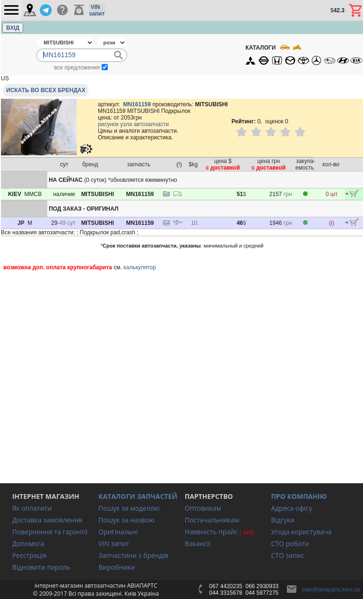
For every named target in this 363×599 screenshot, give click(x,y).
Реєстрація (29, 555)
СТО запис (287, 555)
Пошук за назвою (126, 519)
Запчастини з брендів (133, 555)
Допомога (28, 543)
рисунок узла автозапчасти (133, 124)
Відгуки (282, 519)
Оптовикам (203, 508)
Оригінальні (118, 531)
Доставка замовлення (47, 519)
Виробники (116, 567)
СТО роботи (290, 543)
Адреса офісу (291, 508)
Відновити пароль (41, 567)
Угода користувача (301, 531)
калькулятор (139, 267)
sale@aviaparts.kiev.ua (331, 589)
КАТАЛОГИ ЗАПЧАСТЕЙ (137, 496)
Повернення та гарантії (50, 531)
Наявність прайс (211, 531)
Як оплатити (32, 508)
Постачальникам (212, 519)
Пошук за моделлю (128, 508)
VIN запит (113, 543)
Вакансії (197, 543)
